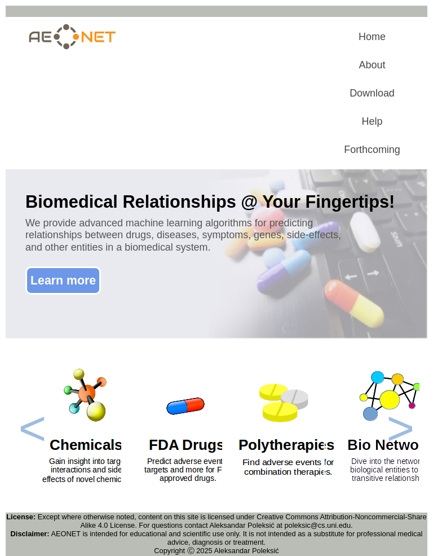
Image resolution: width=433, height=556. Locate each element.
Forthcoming (372, 149)
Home (372, 36)
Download (372, 93)
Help (372, 121)
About (372, 65)
